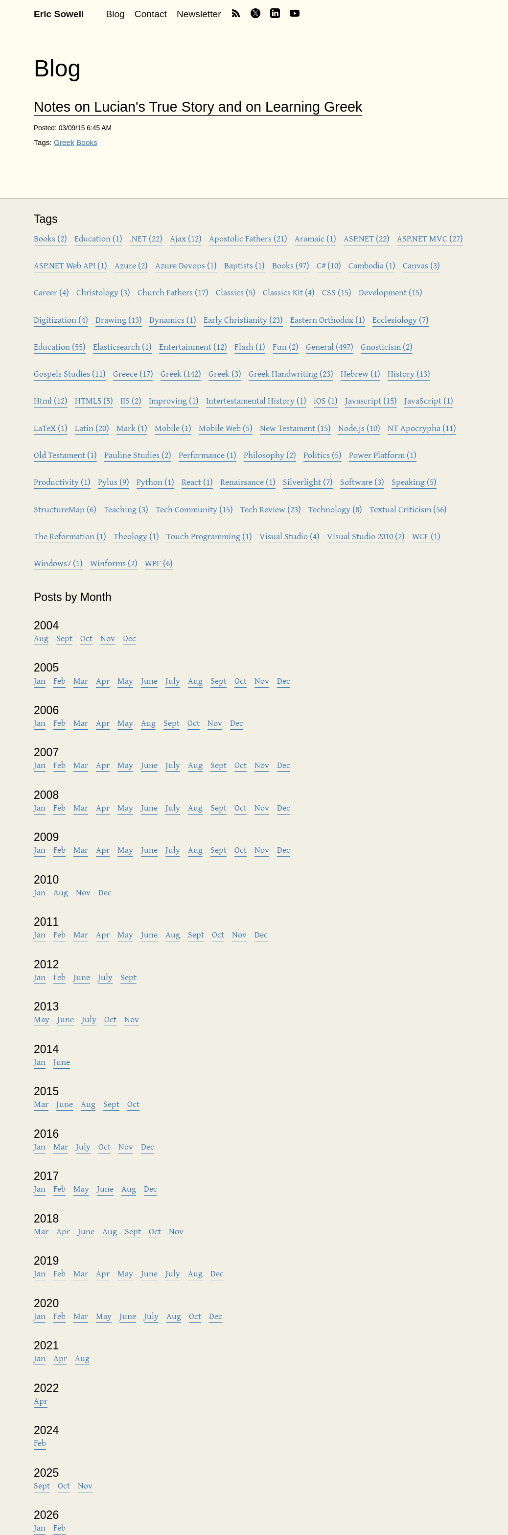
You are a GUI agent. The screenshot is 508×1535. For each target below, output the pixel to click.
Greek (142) (181, 373)
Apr (103, 680)
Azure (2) (131, 265)
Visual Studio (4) (289, 536)
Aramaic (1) (315, 238)
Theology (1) (136, 536)
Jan (40, 680)
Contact (151, 14)
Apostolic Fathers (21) (248, 238)
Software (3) (362, 481)
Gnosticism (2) (387, 346)
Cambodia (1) (371, 265)
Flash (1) (249, 346)
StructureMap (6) (65, 509)
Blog (115, 14)
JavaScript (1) (428, 400)
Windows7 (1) (58, 563)
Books (86, 142)
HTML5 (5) (94, 400)
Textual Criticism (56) (408, 509)
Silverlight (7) (308, 481)
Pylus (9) (113, 481)
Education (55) (60, 346)
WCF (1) (426, 536)
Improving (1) (174, 400)
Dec (129, 638)
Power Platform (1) (382, 454)
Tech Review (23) (270, 509)
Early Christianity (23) (243, 319)
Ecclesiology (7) (400, 319)
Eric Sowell (59, 14)
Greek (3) (224, 373)
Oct (86, 638)
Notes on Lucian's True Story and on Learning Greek (198, 107)
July (172, 680)
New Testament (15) (295, 427)
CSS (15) (336, 292)
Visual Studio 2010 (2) (366, 536)
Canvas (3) (421, 265)
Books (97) (290, 265)
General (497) (329, 346)
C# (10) (329, 265)
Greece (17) (133, 373)
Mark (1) (131, 427)
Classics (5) (235, 292)
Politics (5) (322, 454)
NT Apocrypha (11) (422, 427)
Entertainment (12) (193, 346)
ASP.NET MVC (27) (430, 238)
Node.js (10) (359, 427)
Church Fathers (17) (173, 292)
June (149, 680)
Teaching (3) (126, 509)
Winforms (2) (114, 563)
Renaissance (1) (248, 481)
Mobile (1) (173, 427)
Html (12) (51, 400)
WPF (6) (159, 563)
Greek (64, 142)
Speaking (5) (414, 481)
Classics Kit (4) (289, 292)
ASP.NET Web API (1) (70, 265)
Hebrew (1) (360, 373)
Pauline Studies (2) (137, 454)
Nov (107, 638)
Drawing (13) (118, 319)
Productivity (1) (62, 481)
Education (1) (98, 238)
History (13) (409, 373)
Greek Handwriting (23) (291, 373)
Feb (59, 680)
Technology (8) (335, 509)
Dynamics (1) (172, 319)
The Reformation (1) (70, 536)
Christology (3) (103, 292)
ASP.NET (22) (367, 238)
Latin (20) (92, 427)
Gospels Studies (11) (70, 373)
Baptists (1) (244, 265)
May (125, 680)
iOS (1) (326, 400)
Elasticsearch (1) (122, 346)
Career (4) (51, 292)
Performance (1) (207, 454)
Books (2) (50, 238)
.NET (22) (146, 238)
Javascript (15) (371, 400)
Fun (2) (286, 346)
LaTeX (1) (51, 427)
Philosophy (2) (270, 454)
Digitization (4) (61, 319)
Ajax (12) (186, 238)
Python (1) (155, 481)
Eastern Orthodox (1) (327, 319)
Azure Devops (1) (186, 265)
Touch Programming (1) (209, 536)
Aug (41, 638)
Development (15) (390, 292)
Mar (80, 680)
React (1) (197, 481)
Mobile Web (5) (226, 427)
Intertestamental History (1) (256, 400)
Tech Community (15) (194, 509)
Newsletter (199, 14)
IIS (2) (130, 400)
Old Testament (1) (65, 454)
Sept (64, 638)
